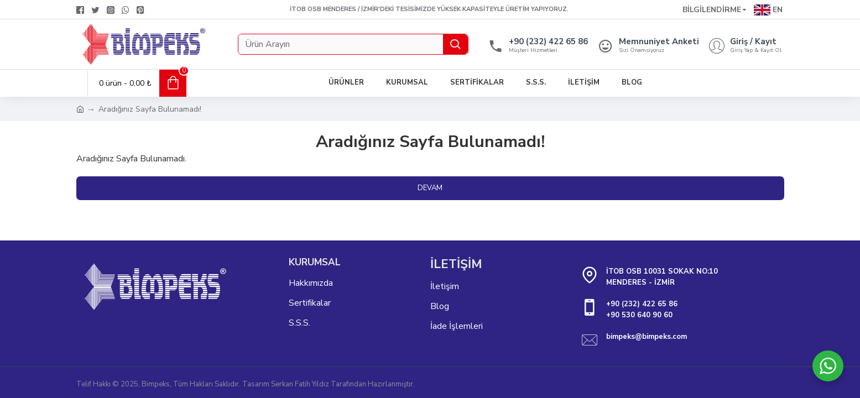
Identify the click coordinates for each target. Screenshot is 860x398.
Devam (430, 188)
